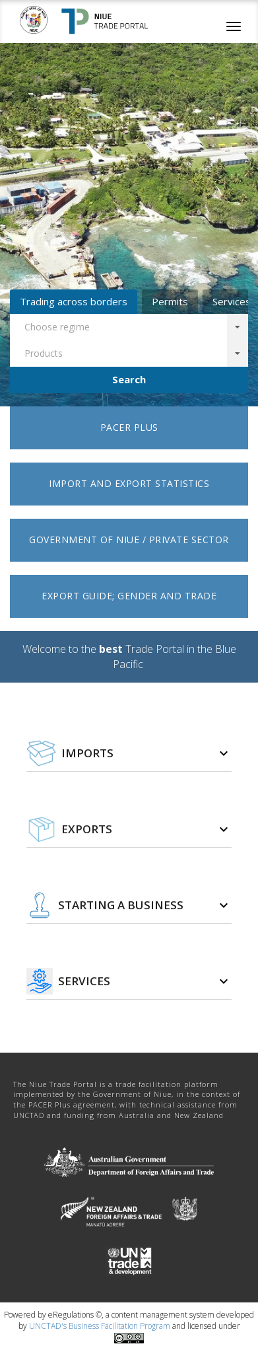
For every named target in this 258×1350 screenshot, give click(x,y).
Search (129, 379)
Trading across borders (73, 301)
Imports (87, 753)
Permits (170, 301)
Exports (86, 829)
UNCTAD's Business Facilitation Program (99, 1325)
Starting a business (120, 905)
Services (84, 981)
